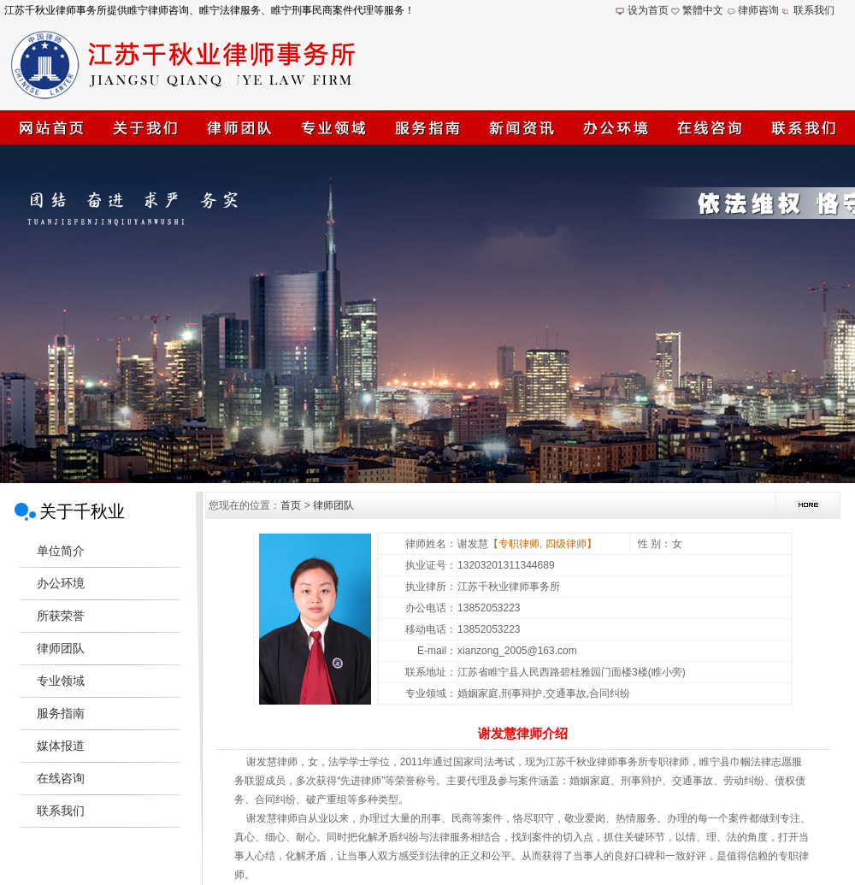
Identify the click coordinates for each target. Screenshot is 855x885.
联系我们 (813, 10)
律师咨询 (758, 10)
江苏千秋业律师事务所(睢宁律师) (427, 314)
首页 (290, 505)
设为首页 (648, 10)
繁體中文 (702, 10)
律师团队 (333, 505)
